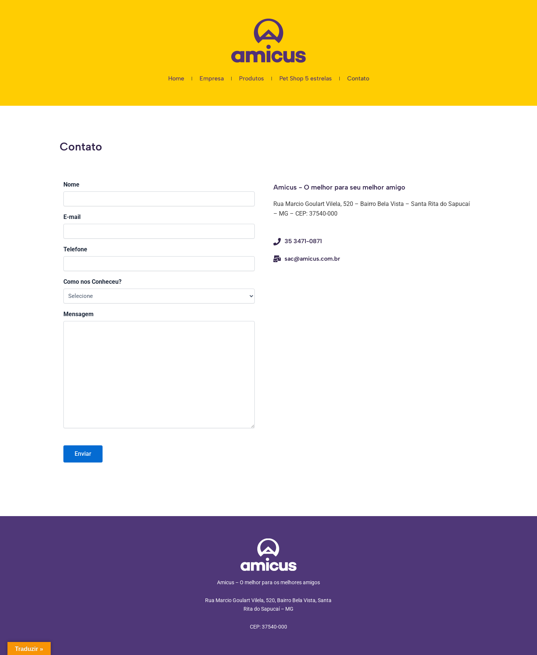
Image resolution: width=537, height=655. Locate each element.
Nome (71, 184)
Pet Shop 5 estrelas (305, 78)
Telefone (75, 249)
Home (176, 78)
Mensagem (78, 314)
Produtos (251, 78)
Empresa (212, 78)
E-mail (72, 216)
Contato (358, 78)
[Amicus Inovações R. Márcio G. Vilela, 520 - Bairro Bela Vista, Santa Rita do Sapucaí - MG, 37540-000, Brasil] (371, 316)
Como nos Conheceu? (92, 281)
